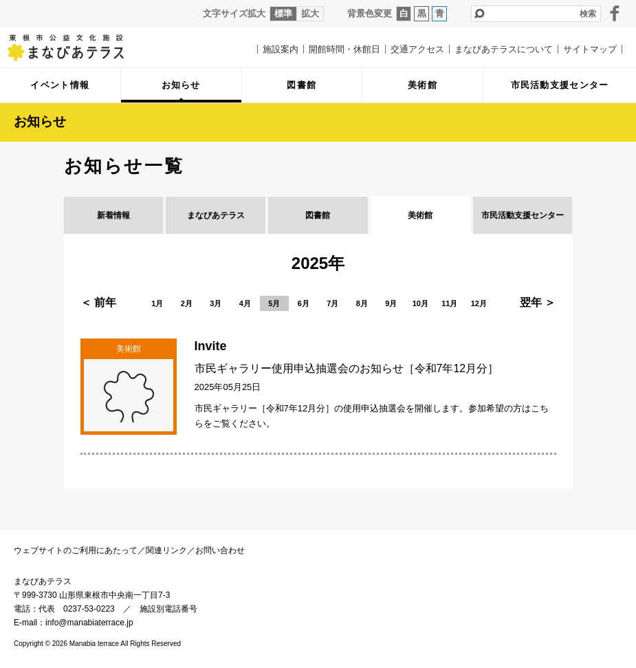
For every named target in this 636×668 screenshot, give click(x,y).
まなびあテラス (75, 47)
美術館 (420, 215)
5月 (274, 303)
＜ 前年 (98, 302)
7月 (332, 303)
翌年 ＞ (538, 302)
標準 (283, 13)
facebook (614, 13)
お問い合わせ (220, 550)
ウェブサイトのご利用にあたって (76, 550)
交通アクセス (417, 49)
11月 (449, 303)
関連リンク (166, 550)
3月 (215, 303)
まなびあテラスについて (503, 49)
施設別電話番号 (168, 609)
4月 (245, 303)
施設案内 (280, 49)
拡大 (310, 13)
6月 (303, 303)
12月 (479, 303)
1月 (157, 303)
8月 (362, 303)
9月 (391, 303)
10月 (420, 303)
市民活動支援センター (522, 215)
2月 (187, 303)
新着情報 (113, 215)
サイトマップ (590, 49)
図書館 (317, 215)
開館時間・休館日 (344, 49)
